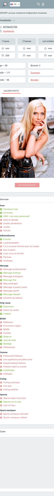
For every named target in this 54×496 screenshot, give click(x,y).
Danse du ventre (11, 310)
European (35, 72)
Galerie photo (11, 91)
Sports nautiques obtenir (15, 417)
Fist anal (7, 386)
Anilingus (7, 374)
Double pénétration (12, 223)
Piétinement (9, 347)
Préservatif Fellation (13, 356)
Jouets (6, 227)
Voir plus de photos (27, 185)
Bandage (7, 343)
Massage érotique (12, 273)
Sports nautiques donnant (15, 414)
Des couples (9, 250)
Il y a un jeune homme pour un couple (21, 246)
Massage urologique (13, 276)
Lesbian (7, 313)
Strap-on (7, 336)
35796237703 (10, 26)
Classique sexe (10, 209)
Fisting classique (11, 382)
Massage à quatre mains (15, 287)
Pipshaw (7, 257)
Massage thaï (9, 280)
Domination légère (12, 326)
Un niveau (8, 212)
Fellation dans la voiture (14, 366)
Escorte (7, 239)
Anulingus (8, 260)
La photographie (11, 242)
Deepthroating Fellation (14, 363)
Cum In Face (9, 405)
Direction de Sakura (12, 298)
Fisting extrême (10, 389)
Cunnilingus (9, 370)
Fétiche (6, 230)
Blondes (34, 80)
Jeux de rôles (9, 340)
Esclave (7, 333)
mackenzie (20, 13)
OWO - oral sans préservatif (16, 216)
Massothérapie (10, 283)
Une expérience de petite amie (17, 359)
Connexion (43, 4)
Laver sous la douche (13, 253)
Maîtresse (8, 322)
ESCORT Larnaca (7, 13)
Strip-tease (8, 306)
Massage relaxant (11, 294)
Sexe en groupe (10, 220)
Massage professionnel (14, 269)
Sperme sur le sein (12, 401)
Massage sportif (11, 290)
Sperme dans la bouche (14, 398)
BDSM (6, 329)
